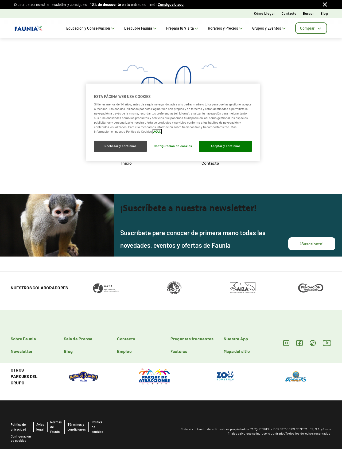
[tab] (311, 28)
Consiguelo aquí (171, 4)
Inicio (126, 163)
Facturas (179, 351)
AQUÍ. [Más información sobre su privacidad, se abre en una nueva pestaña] (157, 131)
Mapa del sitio (237, 351)
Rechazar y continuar (120, 146)
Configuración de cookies (21, 438)
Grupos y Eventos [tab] (269, 28)
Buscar (308, 13)
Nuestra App (236, 338)
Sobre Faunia (23, 338)
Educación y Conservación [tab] (91, 28)
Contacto (289, 13)
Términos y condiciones (77, 427)
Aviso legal (40, 427)
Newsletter (22, 351)
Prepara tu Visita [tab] (182, 28)
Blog (324, 13)
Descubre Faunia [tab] (141, 28)
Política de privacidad (18, 427)
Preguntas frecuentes (192, 338)
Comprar (311, 28)
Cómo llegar (264, 13)
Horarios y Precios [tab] (226, 28)
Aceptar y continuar (225, 146)
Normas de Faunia (56, 427)
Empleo (124, 351)
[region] (173, 122)
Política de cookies (97, 427)
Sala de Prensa (78, 338)
